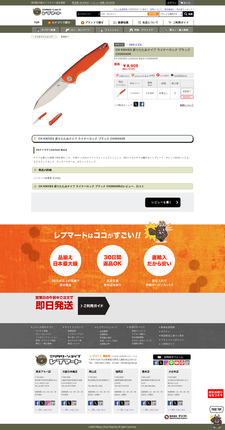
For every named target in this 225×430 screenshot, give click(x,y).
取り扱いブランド (76, 337)
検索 (190, 14)
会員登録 (124, 9)
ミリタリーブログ (76, 334)
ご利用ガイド (168, 344)
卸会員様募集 (138, 337)
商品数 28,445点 (80, 2)
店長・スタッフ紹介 (109, 341)
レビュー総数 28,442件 (103, 2)
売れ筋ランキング (184, 9)
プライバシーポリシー (172, 340)
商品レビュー (74, 343)
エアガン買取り (139, 334)
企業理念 (104, 334)
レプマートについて (107, 327)
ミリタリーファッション (47, 337)
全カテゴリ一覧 (75, 340)
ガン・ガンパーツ (77, 30)
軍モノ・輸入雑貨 (176, 30)
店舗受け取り (138, 343)
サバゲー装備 (45, 30)
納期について (187, 105)
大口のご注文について (142, 340)
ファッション (109, 30)
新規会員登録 (168, 327)
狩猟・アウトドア (141, 30)
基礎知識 (72, 331)
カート (187, 2)
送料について (156, 9)
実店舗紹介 (169, 9)
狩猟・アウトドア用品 (46, 340)
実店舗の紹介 (106, 338)
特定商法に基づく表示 (172, 335)
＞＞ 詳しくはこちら (43, 410)
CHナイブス (135, 44)
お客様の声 (105, 344)
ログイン (165, 331)
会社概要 (104, 331)
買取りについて (139, 331)
